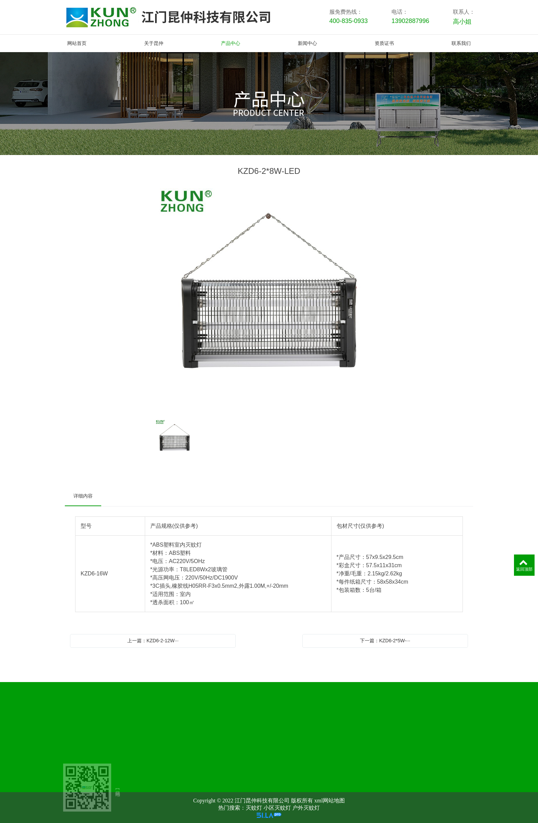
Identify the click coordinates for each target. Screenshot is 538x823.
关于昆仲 (189, 734)
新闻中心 (327, 734)
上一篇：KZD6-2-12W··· (152, 640)
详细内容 (83, 496)
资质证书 (395, 734)
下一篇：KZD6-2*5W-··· (385, 640)
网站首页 (121, 734)
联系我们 (464, 734)
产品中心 (258, 734)
